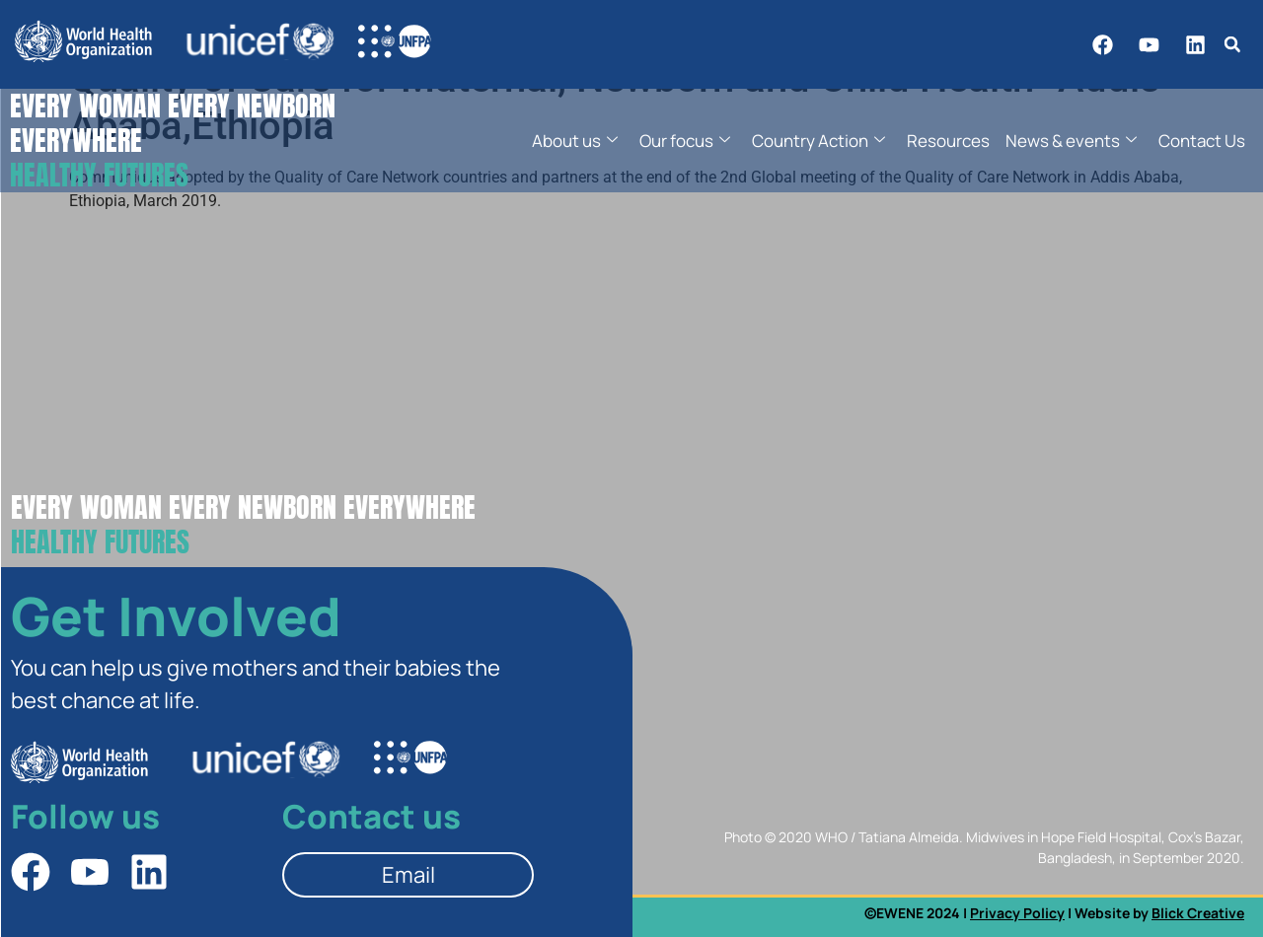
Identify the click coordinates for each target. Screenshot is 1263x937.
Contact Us (1201, 140)
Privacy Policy (1017, 912)
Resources (948, 140)
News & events (1071, 140)
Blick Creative (1198, 912)
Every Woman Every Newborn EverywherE (243, 524)
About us (575, 140)
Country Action (818, 140)
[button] (1232, 45)
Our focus (684, 140)
